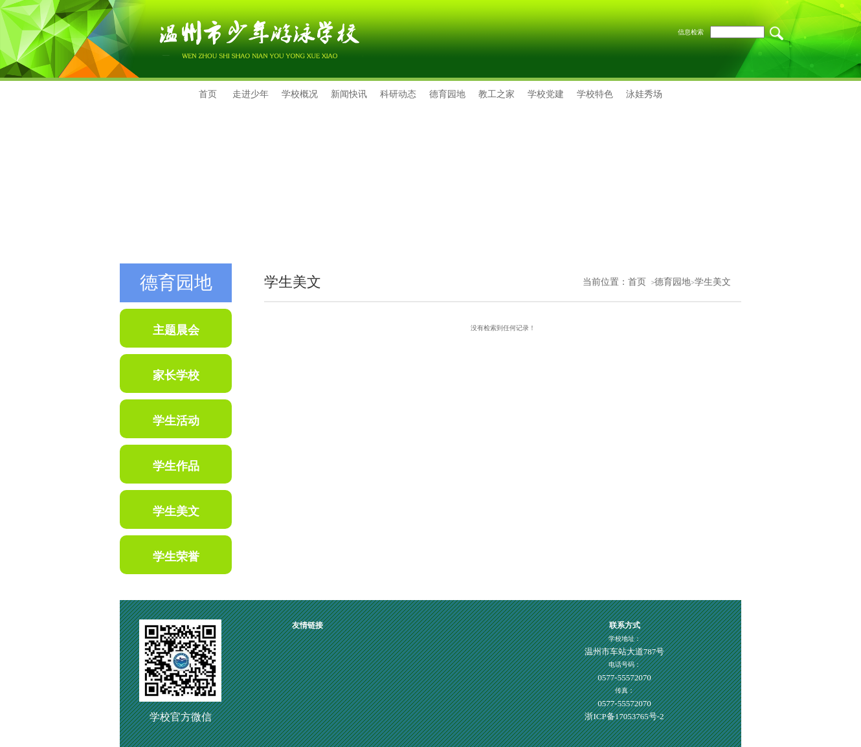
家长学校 (176, 375)
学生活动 (176, 420)
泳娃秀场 (644, 94)
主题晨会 (176, 330)
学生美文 (176, 511)
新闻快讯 (349, 94)
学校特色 (595, 94)
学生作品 (176, 466)
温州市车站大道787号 (625, 651)
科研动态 (398, 94)
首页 (208, 94)
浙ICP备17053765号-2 (624, 716)
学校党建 (546, 94)
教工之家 (496, 94)
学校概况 (300, 94)
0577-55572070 (624, 677)
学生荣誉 (176, 556)
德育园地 (447, 94)
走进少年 (250, 94)
